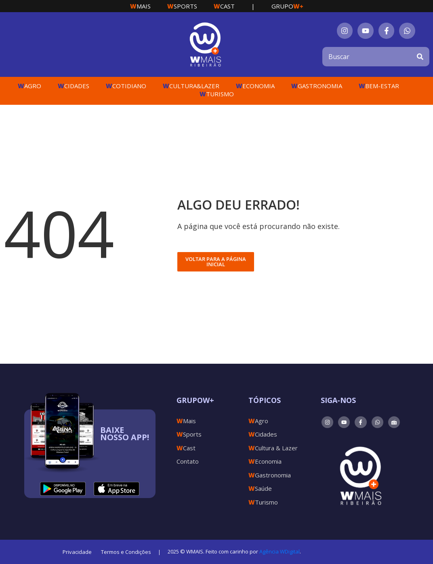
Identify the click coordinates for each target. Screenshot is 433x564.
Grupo (287, 6)
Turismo (217, 94)
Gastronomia (316, 86)
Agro (29, 86)
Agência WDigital (279, 551)
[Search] (420, 56)
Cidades (73, 86)
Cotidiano (126, 86)
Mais (140, 6)
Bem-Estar (379, 86)
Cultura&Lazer (191, 86)
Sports (182, 6)
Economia (255, 86)
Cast (224, 6)
